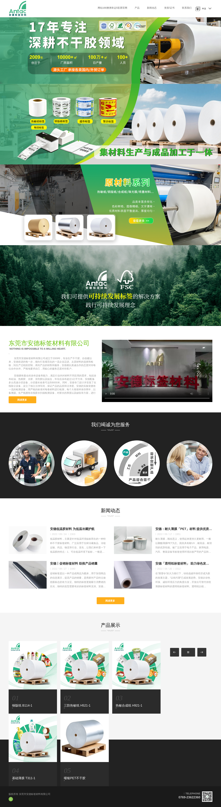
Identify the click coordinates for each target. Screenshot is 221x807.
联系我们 (187, 7)
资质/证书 (169, 7)
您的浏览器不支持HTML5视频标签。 (157, 371)
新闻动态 (152, 7)
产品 (137, 7)
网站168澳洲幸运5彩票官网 (112, 7)
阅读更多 (22, 399)
